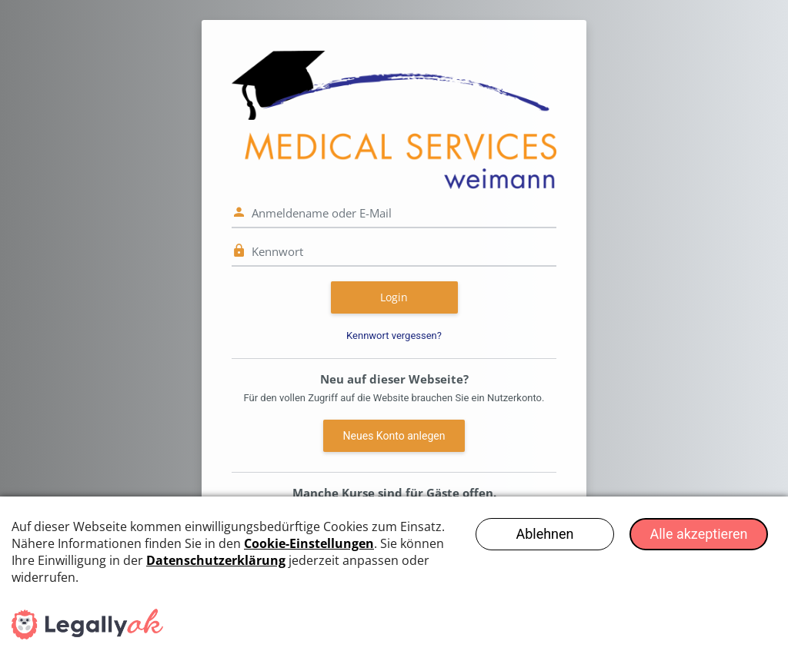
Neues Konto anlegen (394, 436)
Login (394, 297)
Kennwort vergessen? (394, 335)
